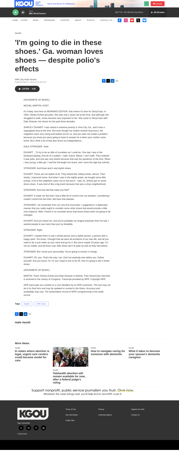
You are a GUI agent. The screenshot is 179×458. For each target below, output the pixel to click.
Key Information (72, 423)
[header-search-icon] (147, 6)
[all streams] (158, 18)
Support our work (137, 417)
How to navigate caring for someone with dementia (108, 361)
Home (15, 26)
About (78, 26)
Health (18, 41)
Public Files (70, 428)
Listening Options (105, 423)
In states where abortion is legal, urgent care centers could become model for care (32, 364)
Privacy (101, 417)
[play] (16, 18)
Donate (160, 6)
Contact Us (106, 26)
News (36, 26)
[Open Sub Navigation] (29, 26)
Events (91, 26)
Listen (24, 26)
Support (65, 26)
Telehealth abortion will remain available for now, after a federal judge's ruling (69, 386)
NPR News (41, 312)
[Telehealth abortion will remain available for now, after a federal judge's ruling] (70, 365)
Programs (49, 26)
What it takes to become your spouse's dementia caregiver (144, 362)
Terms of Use (71, 417)
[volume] (23, 18)
